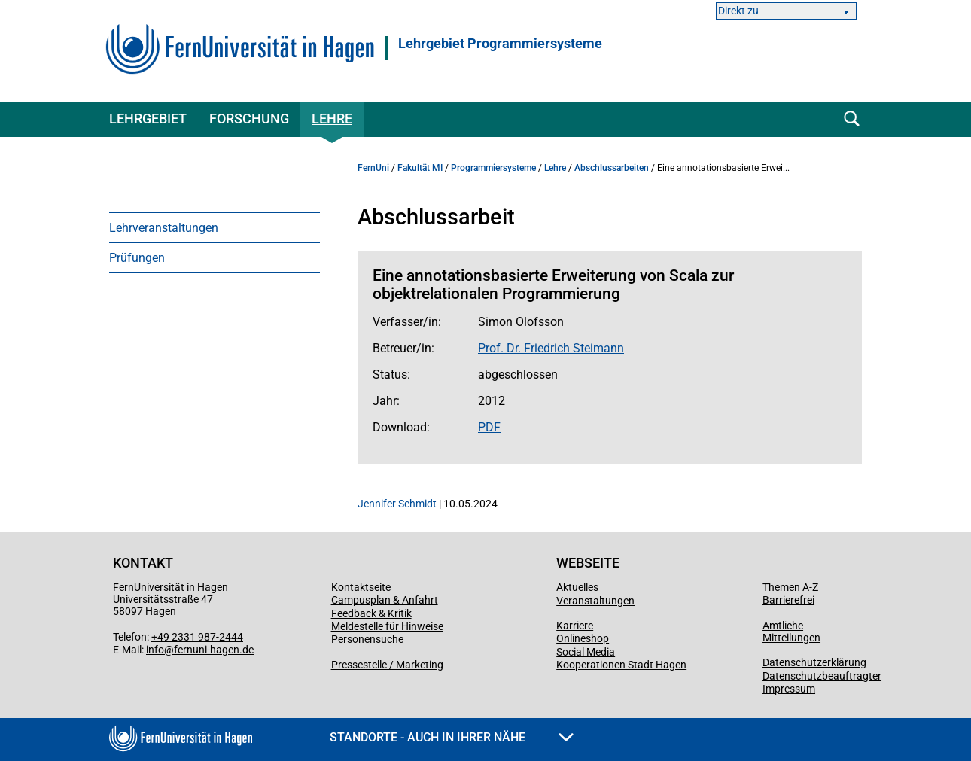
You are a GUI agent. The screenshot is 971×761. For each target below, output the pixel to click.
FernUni (373, 168)
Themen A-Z (790, 587)
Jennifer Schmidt (397, 504)
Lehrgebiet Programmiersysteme (500, 43)
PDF (489, 427)
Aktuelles (577, 587)
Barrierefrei (788, 600)
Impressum (788, 689)
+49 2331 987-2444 (197, 637)
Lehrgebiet (148, 118)
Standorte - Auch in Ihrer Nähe (452, 737)
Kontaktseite (361, 587)
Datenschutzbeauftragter (821, 676)
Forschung (249, 118)
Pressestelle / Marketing (387, 665)
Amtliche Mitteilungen (791, 631)
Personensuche (367, 639)
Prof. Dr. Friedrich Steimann (551, 348)
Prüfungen (137, 258)
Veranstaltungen (595, 601)
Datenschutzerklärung (814, 662)
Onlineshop (582, 638)
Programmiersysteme (493, 168)
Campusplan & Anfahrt (384, 600)
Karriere (574, 625)
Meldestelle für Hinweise (387, 626)
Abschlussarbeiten (611, 168)
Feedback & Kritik (371, 613)
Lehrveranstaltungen (163, 228)
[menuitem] (214, 227)
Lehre (332, 118)
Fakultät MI (420, 168)
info (155, 650)
